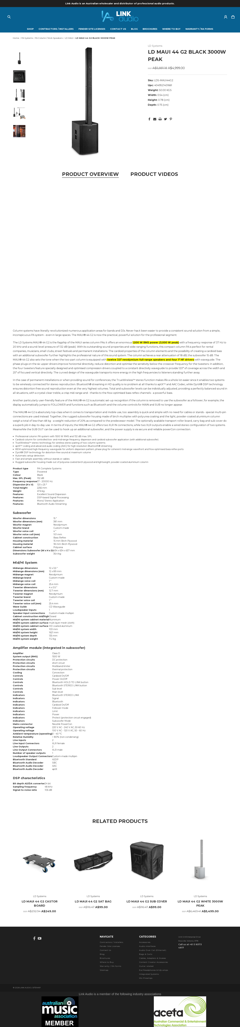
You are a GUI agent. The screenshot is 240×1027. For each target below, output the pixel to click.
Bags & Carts (145, 954)
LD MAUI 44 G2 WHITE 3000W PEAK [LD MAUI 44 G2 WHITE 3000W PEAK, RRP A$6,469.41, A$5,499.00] (200, 903)
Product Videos (154, 174)
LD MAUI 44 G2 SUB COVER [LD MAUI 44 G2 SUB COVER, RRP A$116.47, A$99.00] (147, 901)
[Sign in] (225, 16)
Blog (134, 29)
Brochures (150, 29)
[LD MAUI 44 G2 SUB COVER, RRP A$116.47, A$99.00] (147, 860)
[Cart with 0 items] (233, 16)
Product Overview (90, 174)
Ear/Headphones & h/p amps (153, 970)
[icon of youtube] (39, 938)
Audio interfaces (147, 946)
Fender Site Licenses (92, 29)
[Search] (9, 16)
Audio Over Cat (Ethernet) (152, 950)
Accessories (144, 942)
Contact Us (118, 29)
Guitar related (146, 966)
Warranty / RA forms (199, 29)
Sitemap (104, 970)
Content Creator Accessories (153, 962)
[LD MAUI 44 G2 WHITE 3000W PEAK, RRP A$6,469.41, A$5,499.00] (200, 860)
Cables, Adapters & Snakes (152, 958)
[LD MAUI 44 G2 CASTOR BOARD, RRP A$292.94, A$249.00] (39, 860)
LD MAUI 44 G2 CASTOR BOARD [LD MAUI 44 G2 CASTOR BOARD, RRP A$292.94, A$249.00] (40, 903)
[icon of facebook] (34, 938)
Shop (30, 29)
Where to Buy (171, 29)
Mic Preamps (145, 978)
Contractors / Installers (56, 29)
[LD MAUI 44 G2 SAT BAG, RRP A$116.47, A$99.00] (93, 860)
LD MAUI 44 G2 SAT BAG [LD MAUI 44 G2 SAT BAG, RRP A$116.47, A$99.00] (93, 901)
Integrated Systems (149, 974)
